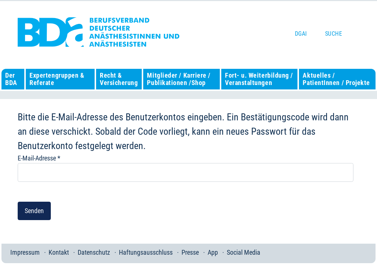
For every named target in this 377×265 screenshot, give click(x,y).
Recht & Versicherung (119, 78)
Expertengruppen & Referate (56, 78)
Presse (190, 252)
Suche (333, 33)
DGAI (301, 33)
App (213, 252)
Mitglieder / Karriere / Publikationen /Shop (178, 78)
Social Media (243, 252)
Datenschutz (94, 252)
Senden (34, 211)
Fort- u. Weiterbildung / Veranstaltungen (259, 78)
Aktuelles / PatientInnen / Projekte (336, 78)
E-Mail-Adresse (39, 158)
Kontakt (59, 252)
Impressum (25, 252)
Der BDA (11, 78)
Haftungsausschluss (146, 252)
